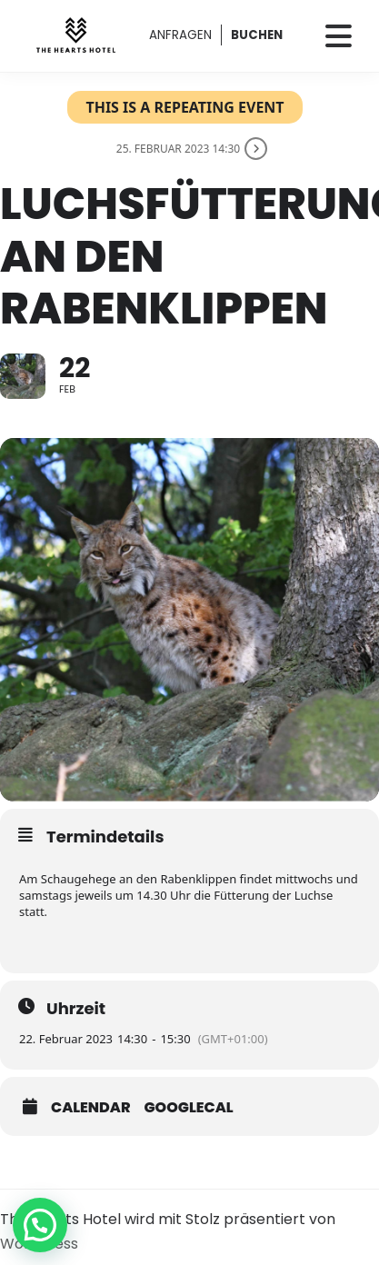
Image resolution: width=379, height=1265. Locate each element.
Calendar (91, 1108)
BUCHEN (257, 35)
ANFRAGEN (180, 35)
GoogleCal (189, 1108)
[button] (40, 1225)
